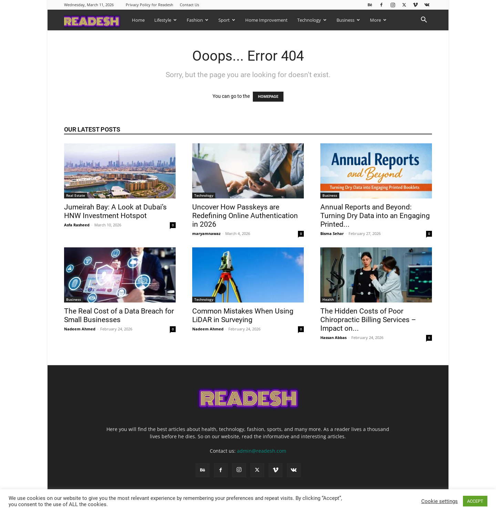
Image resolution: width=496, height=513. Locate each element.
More (378, 20)
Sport (226, 20)
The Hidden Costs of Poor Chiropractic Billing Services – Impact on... (368, 319)
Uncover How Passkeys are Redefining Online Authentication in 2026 (245, 215)
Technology (312, 20)
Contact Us (189, 4)
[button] (423, 20)
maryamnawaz (206, 233)
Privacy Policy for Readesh (149, 4)
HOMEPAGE (268, 96)
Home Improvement (266, 20)
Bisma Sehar (332, 233)
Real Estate (75, 195)
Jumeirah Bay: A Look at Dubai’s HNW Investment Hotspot (115, 211)
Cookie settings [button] (439, 501)
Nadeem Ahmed (79, 328)
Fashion (197, 20)
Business (348, 20)
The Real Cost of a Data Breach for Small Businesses (119, 315)
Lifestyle (165, 20)
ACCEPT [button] (475, 501)
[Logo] (95, 20)
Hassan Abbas (333, 337)
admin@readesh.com (261, 451)
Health (328, 299)
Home (138, 20)
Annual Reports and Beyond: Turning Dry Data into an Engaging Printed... (375, 215)
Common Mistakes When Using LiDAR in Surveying (242, 315)
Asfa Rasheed (77, 224)
